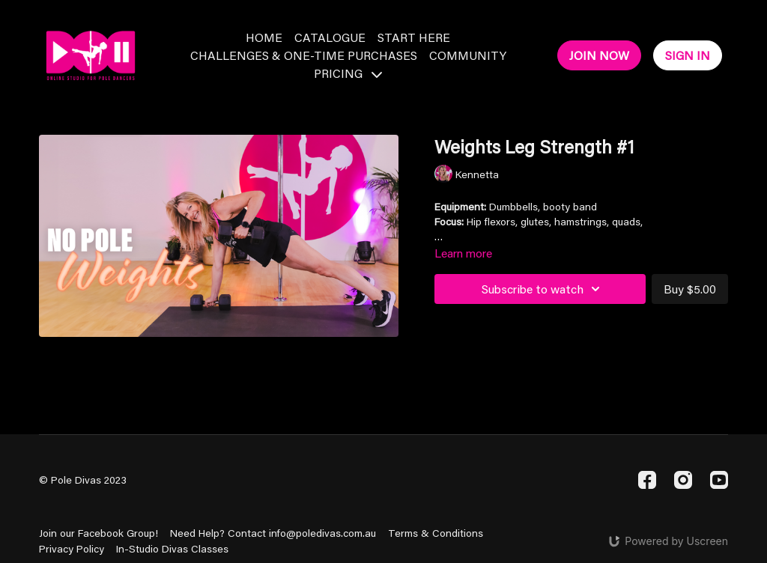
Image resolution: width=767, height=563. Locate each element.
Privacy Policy (71, 549)
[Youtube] (719, 480)
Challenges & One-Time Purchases (303, 55)
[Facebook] (647, 480)
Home (264, 37)
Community (467, 55)
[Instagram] (683, 480)
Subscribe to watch (543, 289)
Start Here (414, 37)
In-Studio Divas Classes (172, 549)
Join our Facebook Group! (98, 533)
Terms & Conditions (435, 533)
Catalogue (330, 37)
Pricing (348, 73)
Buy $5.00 (690, 288)
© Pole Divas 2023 (83, 480)
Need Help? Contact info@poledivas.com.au (273, 533)
